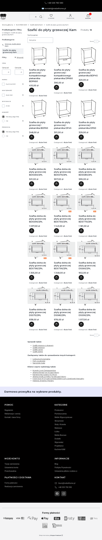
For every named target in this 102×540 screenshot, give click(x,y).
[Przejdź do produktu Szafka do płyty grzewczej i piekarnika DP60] (88, 108)
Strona (92, 41)
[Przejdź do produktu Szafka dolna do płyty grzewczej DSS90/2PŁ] (88, 296)
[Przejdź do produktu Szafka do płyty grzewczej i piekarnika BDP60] (39, 108)
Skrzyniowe (59, 421)
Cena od (5, 68)
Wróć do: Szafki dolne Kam (11, 45)
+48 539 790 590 (65, 487)
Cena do (18, 68)
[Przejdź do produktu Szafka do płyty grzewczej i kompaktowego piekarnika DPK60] (63, 56)
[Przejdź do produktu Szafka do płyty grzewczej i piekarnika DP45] (63, 108)
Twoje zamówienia (12, 464)
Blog (56, 464)
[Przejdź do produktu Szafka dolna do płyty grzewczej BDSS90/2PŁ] (39, 202)
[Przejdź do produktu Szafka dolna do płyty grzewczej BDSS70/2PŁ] (63, 155)
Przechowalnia (10, 471)
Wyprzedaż (59, 442)
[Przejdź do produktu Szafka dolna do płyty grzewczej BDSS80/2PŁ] (88, 155)
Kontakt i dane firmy (12, 417)
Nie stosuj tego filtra (12, 117)
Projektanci (59, 446)
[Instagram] (63, 493)
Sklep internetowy (50, 535)
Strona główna (7, 25)
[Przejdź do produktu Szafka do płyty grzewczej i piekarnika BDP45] (88, 56)
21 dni (8, 106)
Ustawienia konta (11, 467)
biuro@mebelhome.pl (66, 483)
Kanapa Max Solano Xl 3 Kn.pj (45, 374)
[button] (41, 17)
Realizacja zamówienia (14, 486)
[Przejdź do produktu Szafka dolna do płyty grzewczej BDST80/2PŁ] (39, 249)
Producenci (59, 410)
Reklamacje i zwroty (12, 414)
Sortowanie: (33, 35)
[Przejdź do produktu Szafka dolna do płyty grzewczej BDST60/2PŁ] (63, 202)
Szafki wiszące (39, 347)
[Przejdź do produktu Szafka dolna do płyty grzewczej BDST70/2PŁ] (88, 202)
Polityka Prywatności (63, 467)
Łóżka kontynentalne (41, 359)
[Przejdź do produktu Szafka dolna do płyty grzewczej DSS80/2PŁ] (63, 296)
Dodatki (58, 439)
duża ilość (9, 95)
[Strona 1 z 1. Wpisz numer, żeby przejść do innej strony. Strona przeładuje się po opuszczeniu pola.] (96, 41)
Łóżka (57, 432)
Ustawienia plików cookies (65, 471)
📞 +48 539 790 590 (53, 3)
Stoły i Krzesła (60, 424)
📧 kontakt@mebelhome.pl (54, 8)
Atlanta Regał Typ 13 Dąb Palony (46, 372)
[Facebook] (57, 493)
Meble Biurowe (60, 435)
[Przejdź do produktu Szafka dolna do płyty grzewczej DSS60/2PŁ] (88, 249)
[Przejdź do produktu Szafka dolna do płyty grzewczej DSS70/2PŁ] (39, 296)
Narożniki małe (39, 363)
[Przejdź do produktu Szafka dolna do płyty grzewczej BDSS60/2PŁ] (39, 155)
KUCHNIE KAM (21, 25)
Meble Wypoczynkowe (63, 417)
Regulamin (9, 410)
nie (7, 121)
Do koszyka (31, 90)
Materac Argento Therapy (43, 381)
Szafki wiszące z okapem (43, 345)
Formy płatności (11, 483)
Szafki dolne (38, 352)
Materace (58, 428)
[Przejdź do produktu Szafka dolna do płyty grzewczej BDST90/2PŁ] (63, 249)
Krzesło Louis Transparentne (44, 370)
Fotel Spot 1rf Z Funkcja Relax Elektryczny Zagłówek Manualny (58, 379)
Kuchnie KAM (11, 84)
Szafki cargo (38, 349)
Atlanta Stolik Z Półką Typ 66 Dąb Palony (49, 377)
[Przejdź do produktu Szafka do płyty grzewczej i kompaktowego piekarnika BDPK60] (39, 56)
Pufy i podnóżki (39, 361)
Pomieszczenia (61, 414)
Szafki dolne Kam (36, 25)
